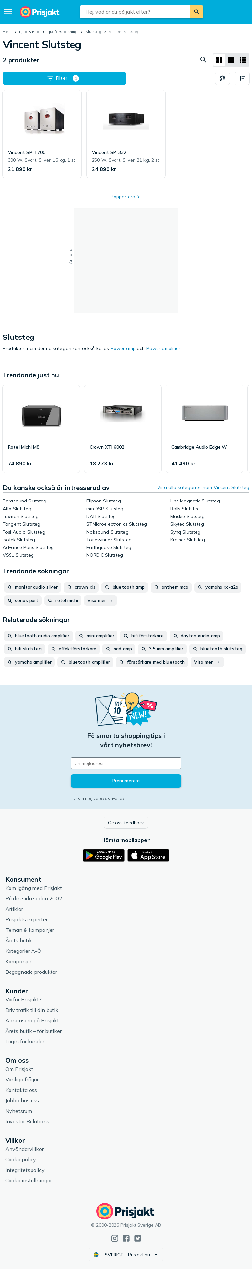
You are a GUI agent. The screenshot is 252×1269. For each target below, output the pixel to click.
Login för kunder (24, 1041)
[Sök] (196, 11)
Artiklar (14, 909)
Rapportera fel (126, 197)
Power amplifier (163, 348)
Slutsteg (93, 31)
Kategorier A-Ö (23, 951)
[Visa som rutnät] (219, 60)
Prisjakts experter (26, 919)
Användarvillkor (24, 1149)
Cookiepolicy (20, 1159)
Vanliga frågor (22, 1079)
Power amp (123, 348)
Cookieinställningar (28, 1180)
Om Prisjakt (19, 1069)
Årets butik (18, 940)
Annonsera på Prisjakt (32, 1020)
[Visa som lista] (231, 60)
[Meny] (8, 12)
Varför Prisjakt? (23, 999)
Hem (7, 31)
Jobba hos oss (22, 1100)
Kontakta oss (21, 1090)
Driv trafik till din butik (31, 1010)
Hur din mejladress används (98, 798)
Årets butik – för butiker (33, 1031)
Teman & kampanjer (29, 930)
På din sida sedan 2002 (33, 898)
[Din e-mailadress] (126, 763)
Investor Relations (27, 1121)
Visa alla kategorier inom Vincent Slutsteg (203, 487)
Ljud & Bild (29, 31)
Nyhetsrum (18, 1111)
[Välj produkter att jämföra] (222, 78)
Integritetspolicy (25, 1170)
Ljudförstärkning (62, 31)
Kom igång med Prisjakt (33, 888)
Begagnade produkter (31, 972)
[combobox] (135, 11)
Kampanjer (18, 961)
